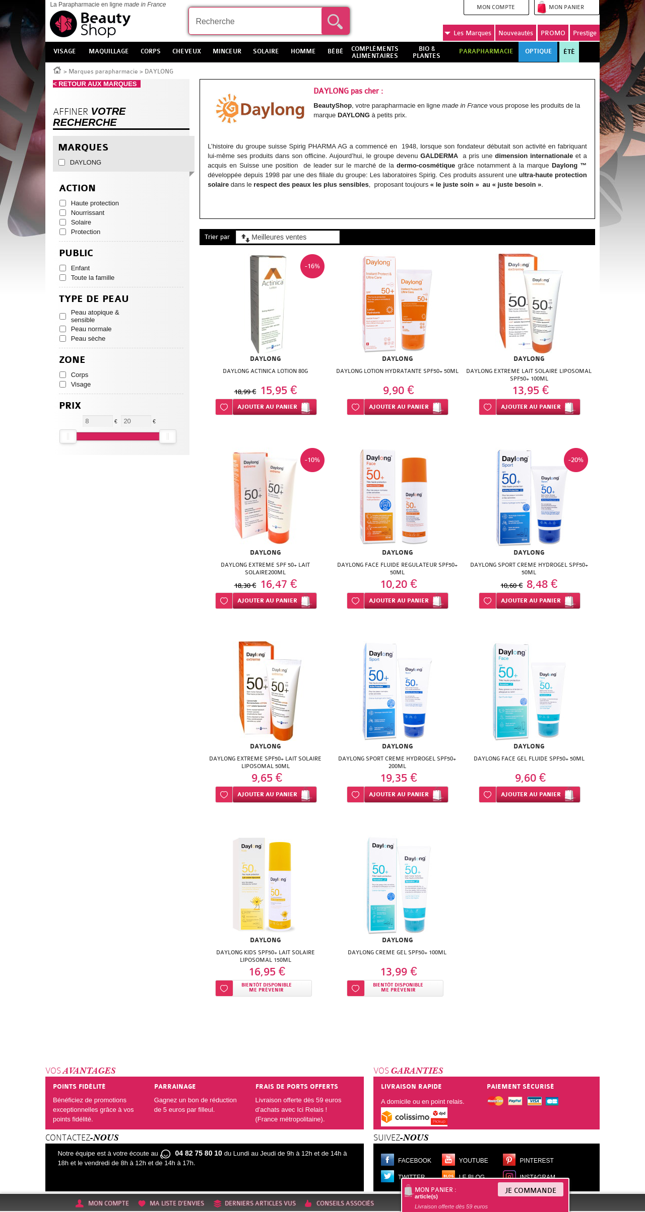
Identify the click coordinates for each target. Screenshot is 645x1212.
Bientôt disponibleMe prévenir (266, 987)
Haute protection (95, 203)
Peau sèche (88, 338)
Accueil (57, 69)
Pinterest (537, 1160)
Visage (81, 384)
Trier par (217, 237)
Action (77, 188)
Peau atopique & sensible (95, 316)
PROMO (553, 33)
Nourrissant (87, 212)
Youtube (473, 1160)
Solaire (81, 222)
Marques (467, 33)
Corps (80, 374)
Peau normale (91, 329)
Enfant (80, 268)
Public (76, 253)
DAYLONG (86, 162)
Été (569, 52)
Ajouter (267, 407)
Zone (72, 360)
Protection (86, 232)
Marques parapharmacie (103, 71)
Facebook (414, 1160)
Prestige (585, 33)
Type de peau (94, 299)
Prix (70, 406)
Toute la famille (93, 277)
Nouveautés (515, 33)
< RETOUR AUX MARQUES (97, 84)
